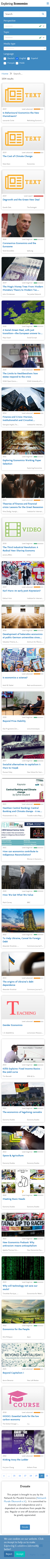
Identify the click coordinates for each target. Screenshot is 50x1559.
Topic (6, 32)
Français (11, 63)
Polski (22, 63)
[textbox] (25, 48)
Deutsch (11, 58)
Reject (9, 1554)
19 (36, 1476)
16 (20, 1476)
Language (9, 54)
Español (34, 58)
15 (14, 1476)
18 (31, 1476)
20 (42, 1476)
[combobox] (25, 48)
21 (47, 1476)
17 (25, 1476)
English (22, 58)
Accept (19, 1554)
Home (5, 74)
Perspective (9, 21)
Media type (9, 44)
